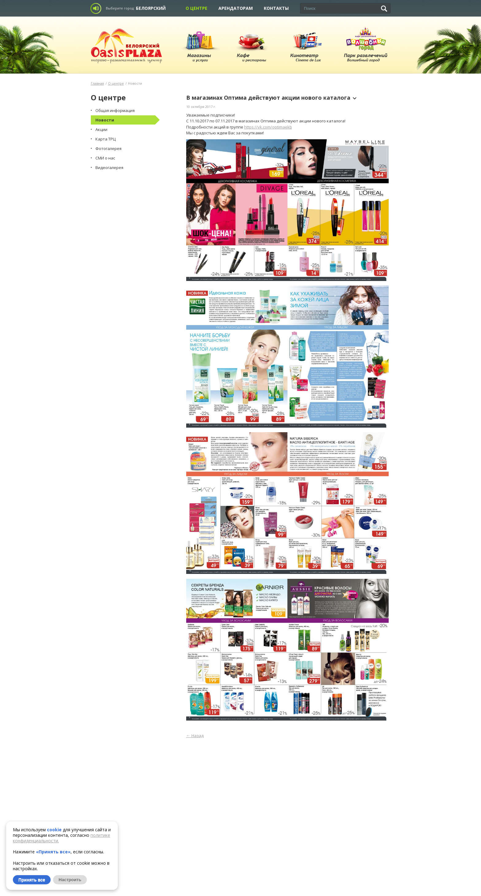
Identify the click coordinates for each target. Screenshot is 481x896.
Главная (97, 83)
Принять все (31, 879)
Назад (195, 735)
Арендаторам (235, 8)
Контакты (276, 8)
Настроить (70, 879)
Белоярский (151, 8)
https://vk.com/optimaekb (268, 127)
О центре (196, 8)
